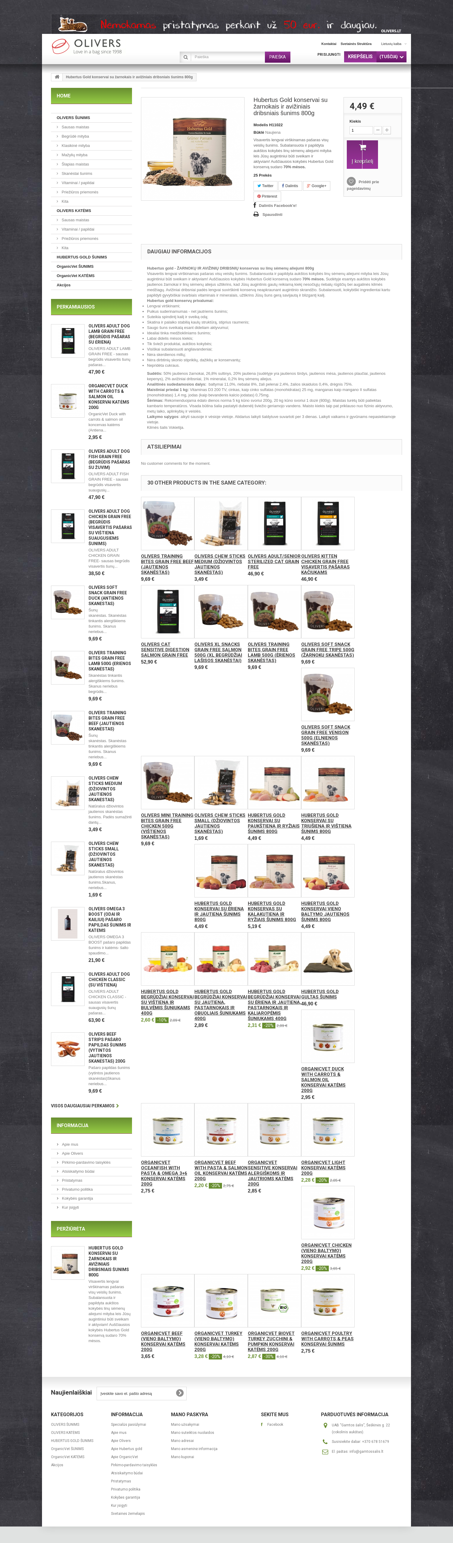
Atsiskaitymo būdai (77, 1171)
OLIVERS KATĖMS (74, 210)
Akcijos (63, 285)
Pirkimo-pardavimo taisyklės (85, 1162)
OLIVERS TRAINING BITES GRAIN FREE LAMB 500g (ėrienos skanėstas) (271, 652)
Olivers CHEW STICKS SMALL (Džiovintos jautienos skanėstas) (103, 854)
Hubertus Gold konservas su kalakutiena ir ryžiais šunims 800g (272, 911)
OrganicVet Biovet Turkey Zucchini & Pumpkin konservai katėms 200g (271, 1341)
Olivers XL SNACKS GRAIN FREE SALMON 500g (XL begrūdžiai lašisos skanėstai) (218, 652)
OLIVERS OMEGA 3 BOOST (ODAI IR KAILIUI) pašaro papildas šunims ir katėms (109, 919)
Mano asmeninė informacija (194, 1449)
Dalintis (290, 186)
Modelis (261, 125)
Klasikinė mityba (75, 145)
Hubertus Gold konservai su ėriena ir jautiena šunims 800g (219, 911)
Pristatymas (71, 1180)
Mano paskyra (189, 1414)
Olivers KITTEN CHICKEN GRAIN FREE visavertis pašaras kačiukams (325, 564)
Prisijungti (328, 54)
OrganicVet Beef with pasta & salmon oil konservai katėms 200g (221, 1170)
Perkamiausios (76, 307)
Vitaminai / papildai (77, 183)
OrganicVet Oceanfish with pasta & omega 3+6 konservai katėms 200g (164, 1173)
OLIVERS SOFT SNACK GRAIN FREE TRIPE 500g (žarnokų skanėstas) (327, 650)
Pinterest (267, 196)
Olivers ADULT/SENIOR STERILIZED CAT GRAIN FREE (274, 562)
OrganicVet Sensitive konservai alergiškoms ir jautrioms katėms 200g (272, 1173)
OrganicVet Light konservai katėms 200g (323, 1168)
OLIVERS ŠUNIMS (73, 117)
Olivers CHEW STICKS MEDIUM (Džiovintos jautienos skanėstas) (105, 789)
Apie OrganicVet (124, 1457)
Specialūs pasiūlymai (128, 1424)
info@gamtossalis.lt (366, 1451)
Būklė (259, 132)
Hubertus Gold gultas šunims (320, 994)
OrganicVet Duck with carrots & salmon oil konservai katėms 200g (108, 397)
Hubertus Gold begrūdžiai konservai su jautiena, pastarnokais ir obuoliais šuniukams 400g (220, 1005)
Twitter (265, 186)
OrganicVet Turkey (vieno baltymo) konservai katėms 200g (218, 1341)
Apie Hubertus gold (126, 1449)
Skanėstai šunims (76, 173)
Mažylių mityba (74, 155)
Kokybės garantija (77, 1198)
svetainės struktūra (355, 44)
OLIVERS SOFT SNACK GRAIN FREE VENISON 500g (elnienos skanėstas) (325, 735)
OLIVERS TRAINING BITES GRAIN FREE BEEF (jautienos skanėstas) (167, 564)
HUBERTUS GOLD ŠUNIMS (82, 257)
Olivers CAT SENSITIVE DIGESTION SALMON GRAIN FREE (165, 650)
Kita (64, 201)
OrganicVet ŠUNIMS (75, 266)
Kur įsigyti (70, 1207)
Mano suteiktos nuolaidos (192, 1433)
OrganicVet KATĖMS (75, 275)
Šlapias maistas (75, 164)
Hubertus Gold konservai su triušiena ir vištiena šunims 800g (326, 823)
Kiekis (355, 121)
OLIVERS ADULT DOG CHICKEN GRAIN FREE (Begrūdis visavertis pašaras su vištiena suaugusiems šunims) (110, 527)
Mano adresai (182, 1441)
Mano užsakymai (185, 1424)
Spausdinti (272, 214)
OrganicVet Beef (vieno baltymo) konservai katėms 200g (163, 1341)
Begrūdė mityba (75, 136)
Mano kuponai (182, 1457)
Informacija (72, 1125)
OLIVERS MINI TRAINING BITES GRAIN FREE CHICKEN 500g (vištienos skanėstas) (167, 826)
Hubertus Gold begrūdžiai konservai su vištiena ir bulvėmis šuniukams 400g (167, 1002)
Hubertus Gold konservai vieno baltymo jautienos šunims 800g (325, 911)
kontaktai (328, 44)
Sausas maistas (75, 127)
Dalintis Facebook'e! (278, 205)
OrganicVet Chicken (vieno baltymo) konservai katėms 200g (326, 1253)
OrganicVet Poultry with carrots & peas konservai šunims (327, 1339)
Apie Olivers (72, 1153)
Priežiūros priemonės (79, 192)
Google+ (316, 186)
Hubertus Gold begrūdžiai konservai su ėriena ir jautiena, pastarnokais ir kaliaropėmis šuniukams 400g (274, 1005)
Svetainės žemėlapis (128, 1514)
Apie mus (69, 1144)
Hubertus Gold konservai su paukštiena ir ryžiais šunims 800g (274, 823)
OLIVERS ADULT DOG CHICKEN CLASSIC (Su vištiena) (109, 979)
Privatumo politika (77, 1189)
